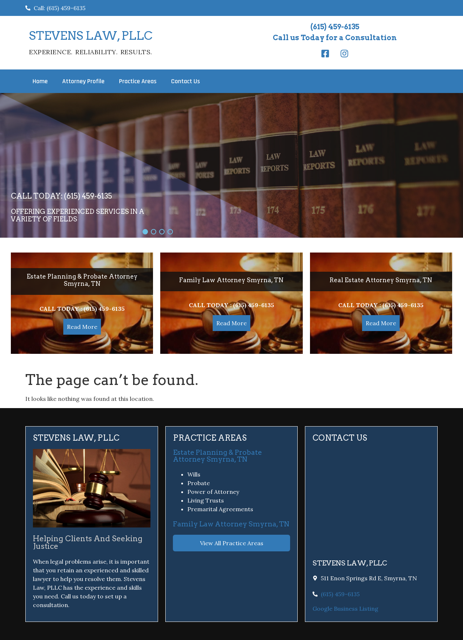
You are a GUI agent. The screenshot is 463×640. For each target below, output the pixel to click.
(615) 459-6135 (334, 26)
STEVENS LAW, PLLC (91, 36)
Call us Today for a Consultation (335, 37)
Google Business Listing (345, 608)
